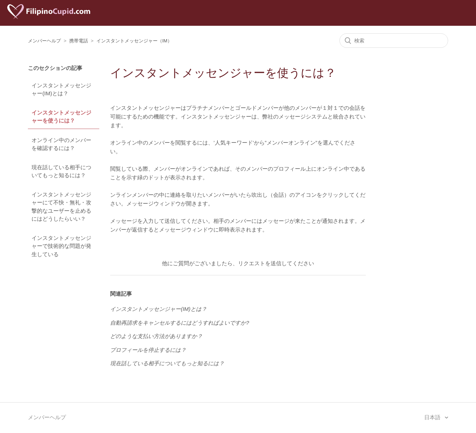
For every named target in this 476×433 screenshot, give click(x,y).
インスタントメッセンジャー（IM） (134, 40)
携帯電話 (78, 40)
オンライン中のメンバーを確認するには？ (61, 144)
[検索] (393, 40)
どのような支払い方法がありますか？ (156, 336)
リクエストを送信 (259, 263)
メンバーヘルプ (44, 40)
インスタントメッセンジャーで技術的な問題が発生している (61, 246)
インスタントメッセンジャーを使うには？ (61, 116)
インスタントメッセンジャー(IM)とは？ (61, 89)
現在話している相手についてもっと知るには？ (61, 171)
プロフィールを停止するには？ (148, 350)
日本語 (433, 417)
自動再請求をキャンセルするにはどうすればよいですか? (179, 323)
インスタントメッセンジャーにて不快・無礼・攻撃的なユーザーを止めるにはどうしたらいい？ (61, 206)
